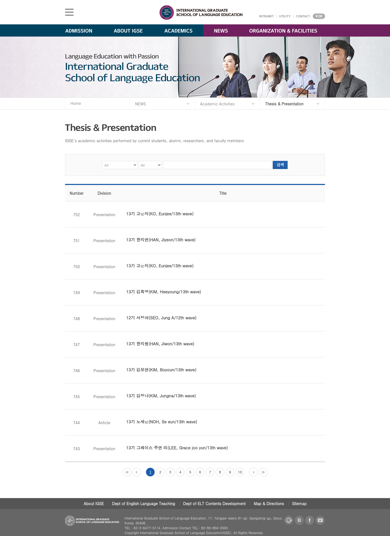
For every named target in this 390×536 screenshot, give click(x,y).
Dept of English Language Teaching (143, 503)
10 (240, 472)
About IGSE (94, 503)
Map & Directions (269, 503)
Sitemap (299, 503)
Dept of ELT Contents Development (214, 503)
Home (75, 103)
